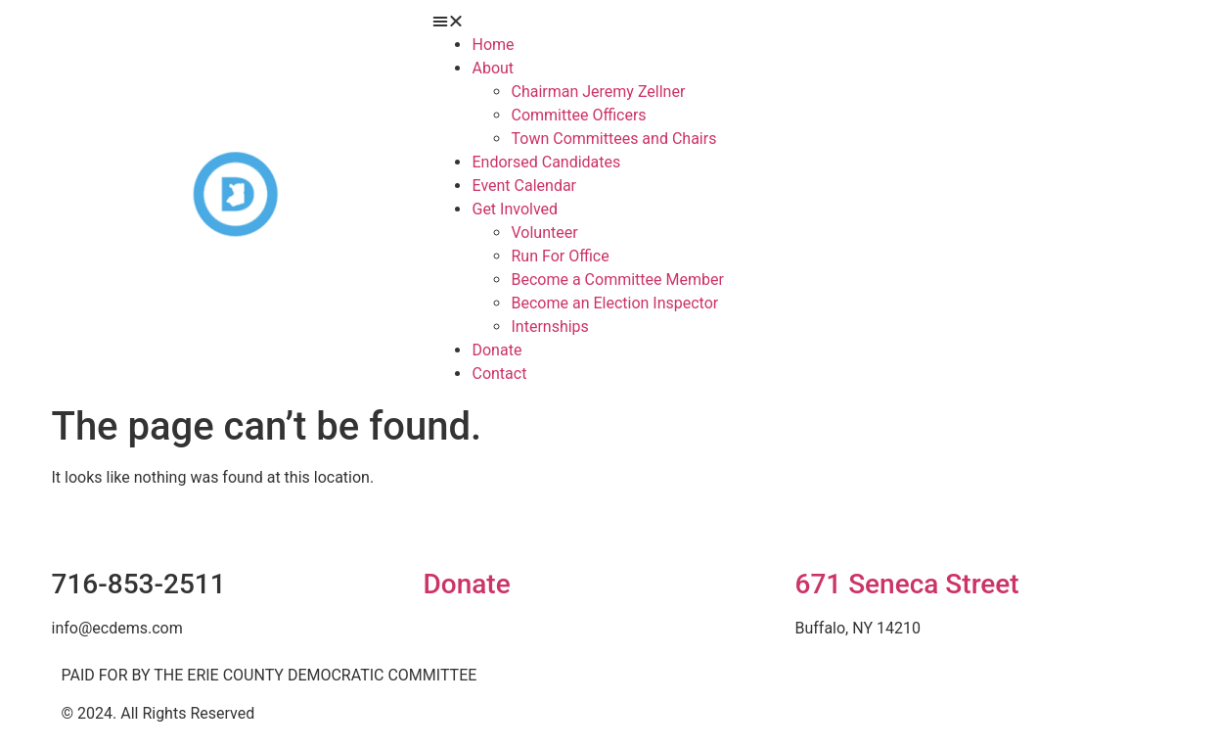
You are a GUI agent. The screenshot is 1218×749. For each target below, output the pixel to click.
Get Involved (515, 209)
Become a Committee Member (617, 279)
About (493, 68)
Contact (499, 373)
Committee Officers (578, 115)
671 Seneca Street (906, 584)
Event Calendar (524, 185)
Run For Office (560, 256)
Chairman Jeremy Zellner (598, 91)
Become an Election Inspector (614, 303)
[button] (794, 21)
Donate (466, 584)
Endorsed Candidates (546, 162)
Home (493, 44)
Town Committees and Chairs (613, 138)
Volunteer (544, 232)
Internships (549, 326)
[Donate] (447, 528)
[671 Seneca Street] (818, 528)
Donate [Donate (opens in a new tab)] (496, 350)
